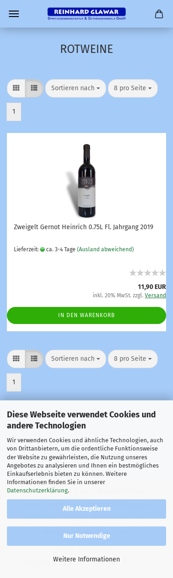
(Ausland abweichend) (105, 249)
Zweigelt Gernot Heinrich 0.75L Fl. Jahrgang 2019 (83, 227)
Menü (14, 13)
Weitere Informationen (86, 559)
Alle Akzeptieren (87, 509)
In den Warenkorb (86, 315)
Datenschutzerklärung (37, 490)
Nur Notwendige (86, 536)
